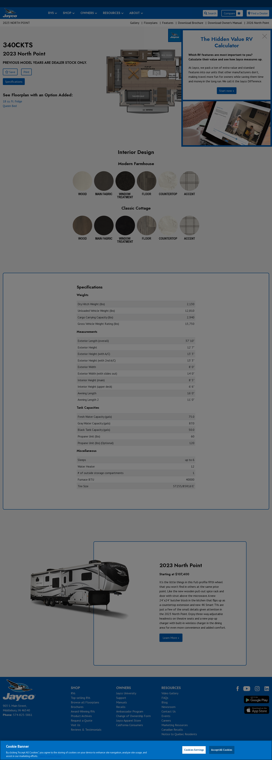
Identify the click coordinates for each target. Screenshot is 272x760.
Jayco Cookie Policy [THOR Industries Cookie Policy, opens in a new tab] (50, 756)
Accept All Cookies (221, 749)
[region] (136, 750)
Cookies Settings (194, 749)
